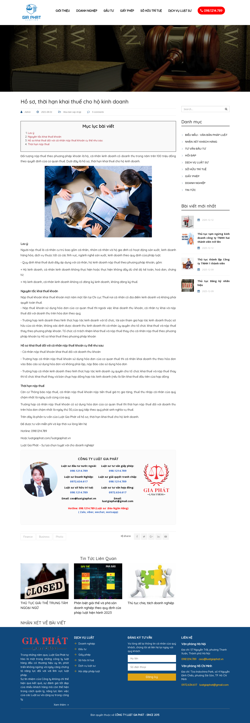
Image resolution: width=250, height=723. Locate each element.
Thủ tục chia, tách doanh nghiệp (151, 603)
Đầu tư (109, 11)
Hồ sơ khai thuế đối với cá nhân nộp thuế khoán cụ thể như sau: (65, 140)
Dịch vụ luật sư (179, 11)
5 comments (97, 112)
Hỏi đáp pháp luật (89, 671)
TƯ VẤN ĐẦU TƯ (193, 148)
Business (44, 536)
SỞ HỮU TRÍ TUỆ (194, 169)
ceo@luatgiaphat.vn (211, 659)
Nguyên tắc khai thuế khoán (44, 136)
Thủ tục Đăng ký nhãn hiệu (213, 283)
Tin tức (188, 189)
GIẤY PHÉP (190, 176)
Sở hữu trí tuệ (151, 11)
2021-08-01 (46, 112)
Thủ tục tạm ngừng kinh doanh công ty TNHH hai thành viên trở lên (213, 237)
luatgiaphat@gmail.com (214, 685)
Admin (27, 112)
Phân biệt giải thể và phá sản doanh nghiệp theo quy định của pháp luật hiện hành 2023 (97, 608)
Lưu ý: (31, 133)
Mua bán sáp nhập (72, 112)
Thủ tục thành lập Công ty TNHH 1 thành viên (213, 261)
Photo (59, 536)
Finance (28, 536)
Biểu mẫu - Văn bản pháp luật (204, 134)
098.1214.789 (211, 10)
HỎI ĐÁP (188, 155)
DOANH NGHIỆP (193, 182)
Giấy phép (127, 11)
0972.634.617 (79, 481)
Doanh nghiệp (86, 11)
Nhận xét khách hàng (199, 141)
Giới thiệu (63, 11)
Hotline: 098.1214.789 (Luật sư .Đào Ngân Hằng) (98, 508)
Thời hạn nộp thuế (38, 144)
